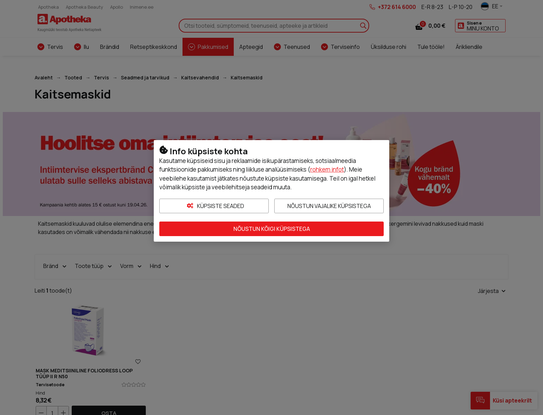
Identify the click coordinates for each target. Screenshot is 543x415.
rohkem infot (327, 169)
